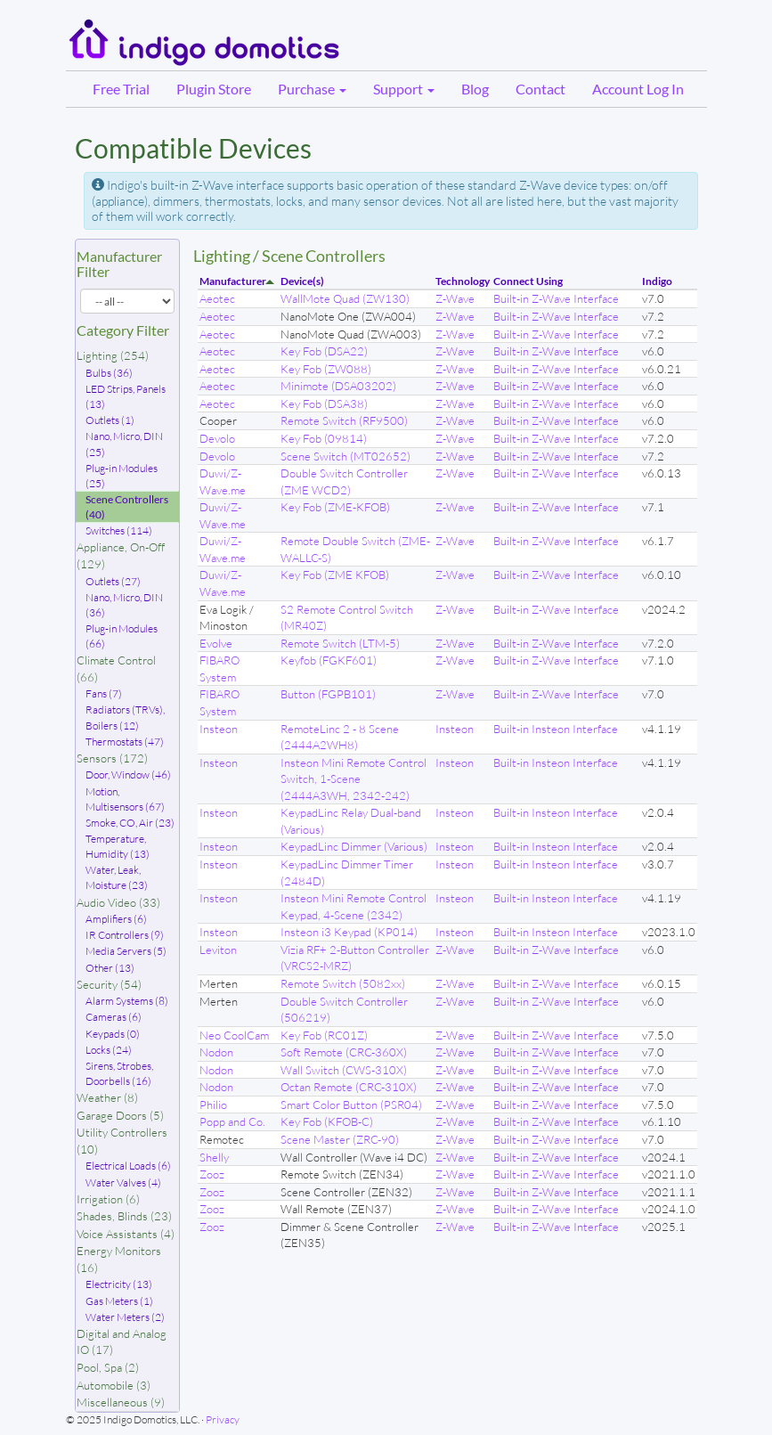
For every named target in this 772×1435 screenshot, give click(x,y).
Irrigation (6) (108, 1199)
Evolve (215, 643)
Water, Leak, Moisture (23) (116, 877)
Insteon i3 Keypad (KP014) (349, 932)
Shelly (214, 1157)
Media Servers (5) (126, 951)
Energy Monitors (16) (119, 1259)
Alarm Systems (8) (126, 1000)
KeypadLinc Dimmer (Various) (353, 846)
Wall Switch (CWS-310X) (343, 1070)
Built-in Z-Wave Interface (556, 298)
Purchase (312, 88)
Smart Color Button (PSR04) (351, 1104)
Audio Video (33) (118, 902)
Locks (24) (108, 1049)
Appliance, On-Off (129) (121, 555)
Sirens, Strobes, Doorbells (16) (119, 1073)
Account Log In (638, 88)
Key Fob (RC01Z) (324, 1035)
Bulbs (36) (109, 372)
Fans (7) (103, 693)
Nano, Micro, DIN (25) (124, 443)
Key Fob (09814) (323, 438)
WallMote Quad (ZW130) (345, 298)
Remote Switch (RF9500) (344, 420)
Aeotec (217, 298)
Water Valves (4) (123, 1182)
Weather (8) (107, 1097)
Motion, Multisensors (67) (125, 799)
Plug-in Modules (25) (121, 475)
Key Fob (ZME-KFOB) (335, 507)
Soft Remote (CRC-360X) (343, 1052)
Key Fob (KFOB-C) (326, 1121)
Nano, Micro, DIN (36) (124, 605)
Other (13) (109, 967)
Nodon (216, 1052)
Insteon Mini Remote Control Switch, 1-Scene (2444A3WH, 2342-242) (353, 779)
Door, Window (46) (128, 774)
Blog (475, 88)
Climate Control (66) (116, 668)
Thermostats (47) (124, 741)
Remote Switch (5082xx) (342, 983)
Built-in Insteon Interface (555, 729)
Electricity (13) (118, 1284)
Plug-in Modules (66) (121, 636)
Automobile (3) (113, 1385)
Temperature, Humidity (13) (117, 846)
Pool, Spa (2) (108, 1367)
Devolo (217, 438)
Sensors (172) (112, 758)
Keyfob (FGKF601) (328, 660)
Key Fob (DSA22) (324, 351)
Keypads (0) (112, 1033)
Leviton (218, 949)
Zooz (211, 1174)
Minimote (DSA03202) (338, 386)
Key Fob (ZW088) (325, 369)
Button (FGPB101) (328, 694)
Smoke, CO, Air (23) (130, 822)
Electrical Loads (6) (128, 1165)
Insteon (218, 729)
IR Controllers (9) (124, 935)
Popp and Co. (232, 1121)
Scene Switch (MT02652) (345, 456)
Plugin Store (213, 88)
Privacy (223, 1419)
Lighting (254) (113, 355)
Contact (540, 88)
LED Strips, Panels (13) (125, 396)
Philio (213, 1104)
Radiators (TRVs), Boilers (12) (125, 717)
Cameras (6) (113, 1016)
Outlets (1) (109, 420)
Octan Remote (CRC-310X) (348, 1087)
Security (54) (109, 984)
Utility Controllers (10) (122, 1140)
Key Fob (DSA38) (324, 403)
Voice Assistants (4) (126, 1234)
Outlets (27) (113, 581)
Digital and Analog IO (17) (122, 1342)
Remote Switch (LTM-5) (340, 643)
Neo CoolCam (234, 1035)
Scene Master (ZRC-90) (339, 1139)
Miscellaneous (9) (121, 1402)
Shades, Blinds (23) (124, 1216)
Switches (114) (118, 530)
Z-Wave (455, 298)
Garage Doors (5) (120, 1115)
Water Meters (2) (125, 1317)
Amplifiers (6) (116, 918)
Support (404, 88)
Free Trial (121, 88)
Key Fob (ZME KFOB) (334, 574)
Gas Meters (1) (119, 1301)
